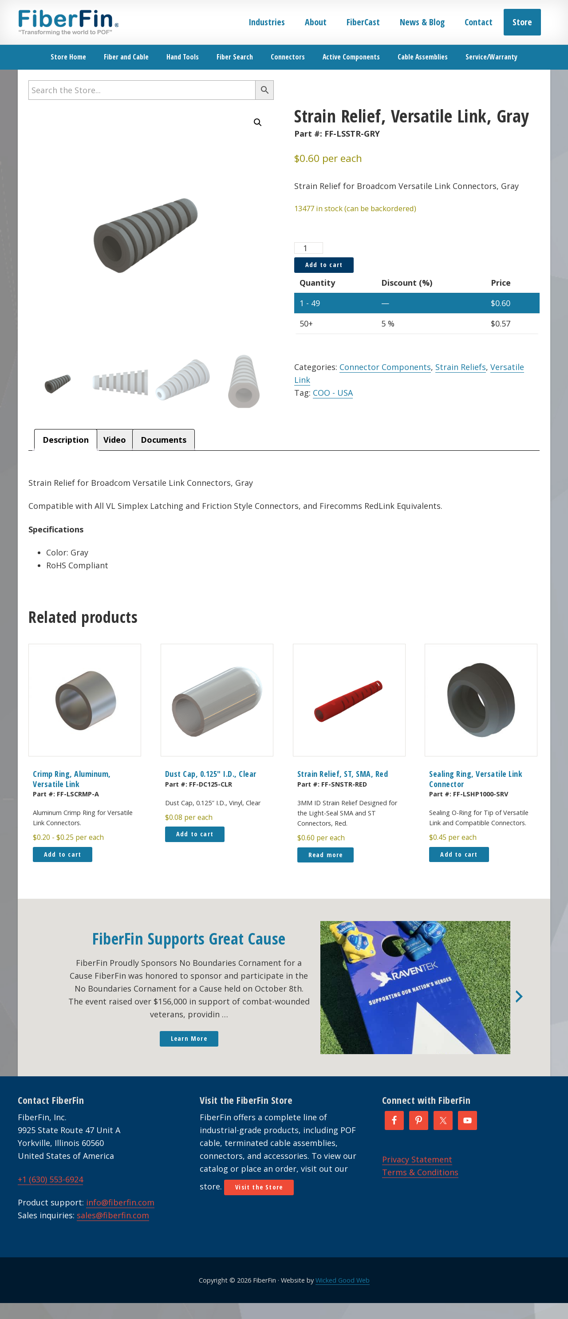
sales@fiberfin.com (113, 1215)
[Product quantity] (308, 248)
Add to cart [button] (62, 854)
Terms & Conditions (420, 1172)
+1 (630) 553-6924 (50, 1179)
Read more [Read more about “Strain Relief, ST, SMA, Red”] (325, 854)
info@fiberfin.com (120, 1202)
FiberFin (68, 22)
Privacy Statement (417, 1159)
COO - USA (333, 392)
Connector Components (385, 367)
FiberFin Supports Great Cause (189, 938)
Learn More (189, 1038)
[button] (258, 122)
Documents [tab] (163, 439)
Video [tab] (114, 439)
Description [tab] (66, 439)
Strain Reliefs (460, 367)
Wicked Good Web (343, 1280)
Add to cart (324, 264)
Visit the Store (259, 1187)
